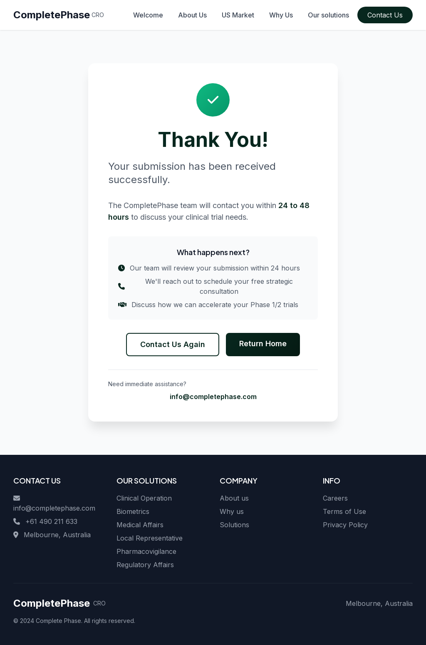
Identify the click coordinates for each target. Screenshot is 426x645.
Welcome (148, 15)
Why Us (281, 15)
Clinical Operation (144, 498)
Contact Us (385, 15)
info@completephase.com (213, 396)
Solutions (234, 525)
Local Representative (149, 538)
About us (234, 498)
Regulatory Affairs (145, 565)
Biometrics (132, 511)
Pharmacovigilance (146, 551)
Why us (232, 511)
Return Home (263, 343)
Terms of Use (344, 511)
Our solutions (328, 15)
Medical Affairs (139, 525)
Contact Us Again (172, 344)
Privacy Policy (345, 525)
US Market (238, 15)
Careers (335, 498)
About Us (192, 15)
